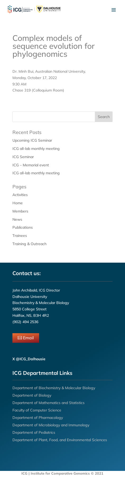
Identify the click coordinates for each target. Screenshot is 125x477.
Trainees (19, 235)
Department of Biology (31, 395)
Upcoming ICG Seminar (32, 140)
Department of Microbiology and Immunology (50, 425)
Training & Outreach (29, 243)
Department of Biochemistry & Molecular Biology (53, 387)
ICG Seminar (23, 156)
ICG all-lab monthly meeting (36, 148)
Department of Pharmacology (37, 417)
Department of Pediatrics (33, 432)
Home (17, 203)
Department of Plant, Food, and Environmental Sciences (59, 439)
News (17, 219)
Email (28, 337)
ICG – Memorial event (30, 165)
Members (20, 211)
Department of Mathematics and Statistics (48, 402)
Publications (22, 227)
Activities (20, 194)
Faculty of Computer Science (36, 410)
